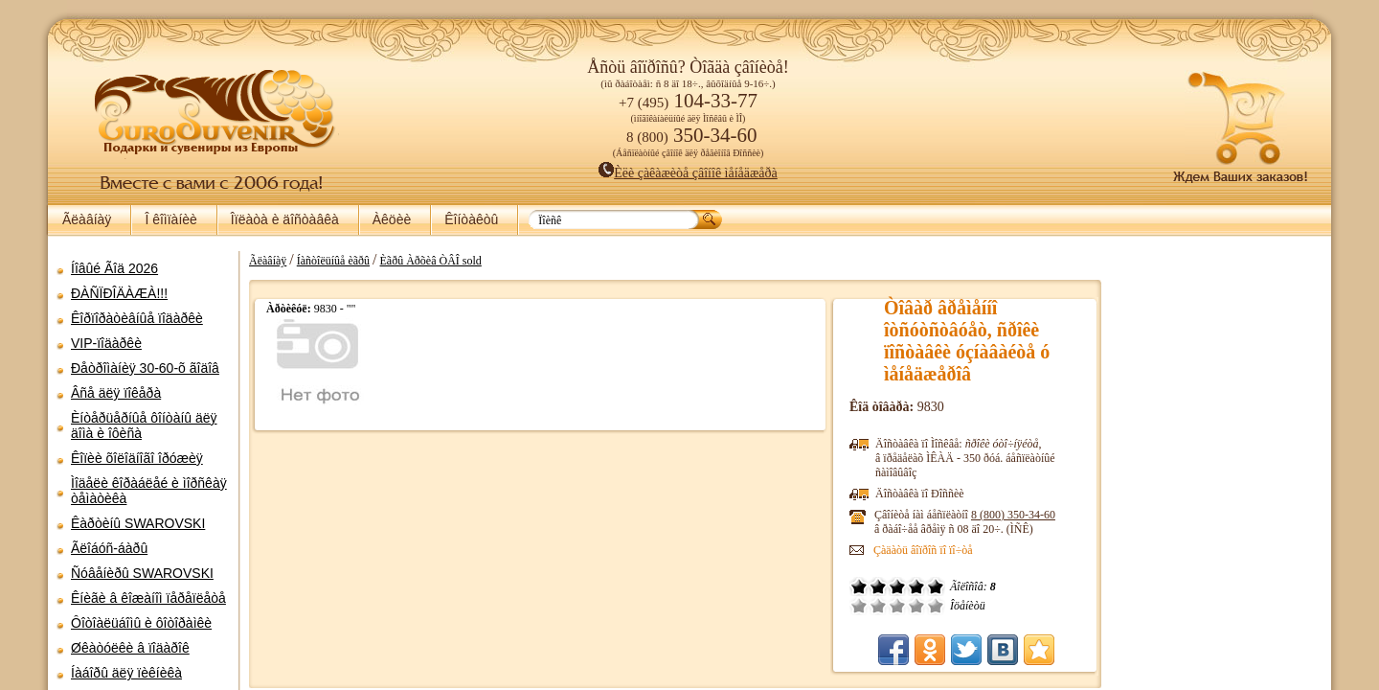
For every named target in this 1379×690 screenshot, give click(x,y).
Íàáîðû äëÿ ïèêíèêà (126, 672)
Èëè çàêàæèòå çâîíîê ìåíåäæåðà (688, 173)
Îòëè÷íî (935, 605)
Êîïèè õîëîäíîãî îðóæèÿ (137, 458)
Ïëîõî (878, 605)
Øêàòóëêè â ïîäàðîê (130, 648)
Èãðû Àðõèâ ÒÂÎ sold (431, 260)
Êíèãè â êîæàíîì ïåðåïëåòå (148, 598)
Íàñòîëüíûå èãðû (333, 260)
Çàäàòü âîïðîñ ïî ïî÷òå (923, 550)
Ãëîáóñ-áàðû (109, 548)
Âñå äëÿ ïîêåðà (116, 393)
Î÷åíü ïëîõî (859, 605)
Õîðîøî (916, 605)
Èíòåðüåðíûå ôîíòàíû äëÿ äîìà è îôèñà (144, 425)
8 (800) (1013, 514)
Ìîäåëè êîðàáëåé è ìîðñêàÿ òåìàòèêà (149, 490)
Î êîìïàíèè (170, 219)
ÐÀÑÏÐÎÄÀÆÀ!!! (119, 293)
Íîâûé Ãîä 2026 (114, 268)
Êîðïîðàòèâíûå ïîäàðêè (137, 318)
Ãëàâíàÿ (86, 219)
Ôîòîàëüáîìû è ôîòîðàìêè (141, 623)
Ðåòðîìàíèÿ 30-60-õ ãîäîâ (145, 368)
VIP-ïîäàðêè (106, 343)
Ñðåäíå (897, 605)
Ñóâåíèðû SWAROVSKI (142, 573)
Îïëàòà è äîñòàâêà (285, 219)
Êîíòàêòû (471, 219)
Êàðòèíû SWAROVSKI (138, 523)
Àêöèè (392, 219)
